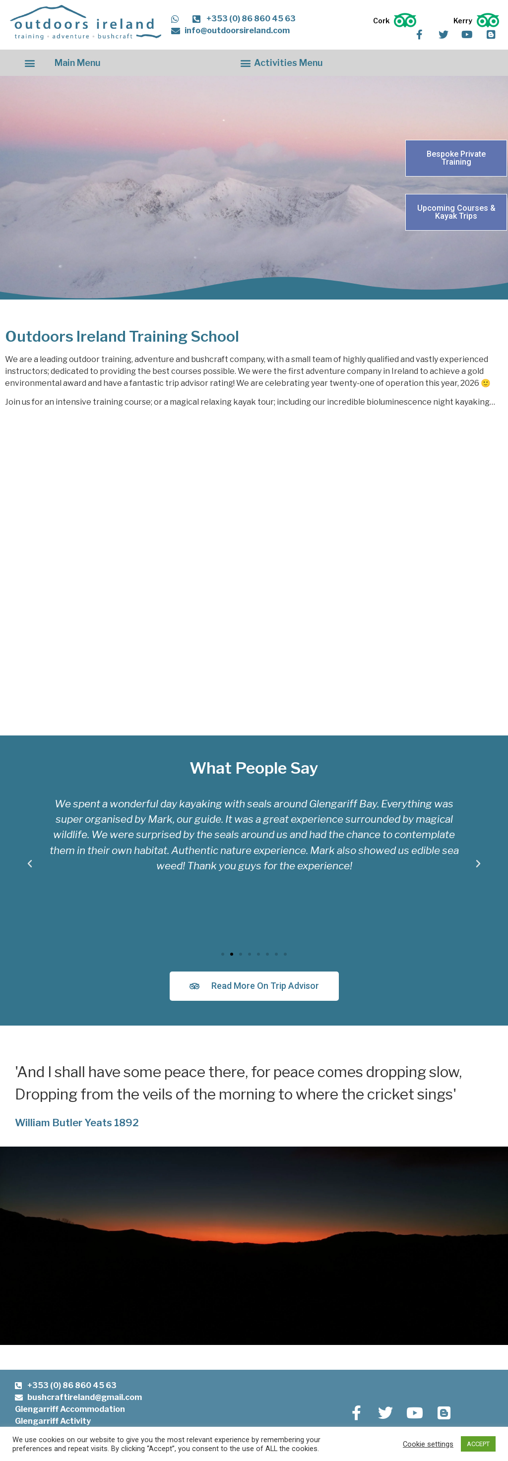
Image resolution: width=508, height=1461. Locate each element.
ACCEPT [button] (478, 1444)
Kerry (462, 20)
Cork (381, 20)
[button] (30, 63)
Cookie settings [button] (428, 1444)
